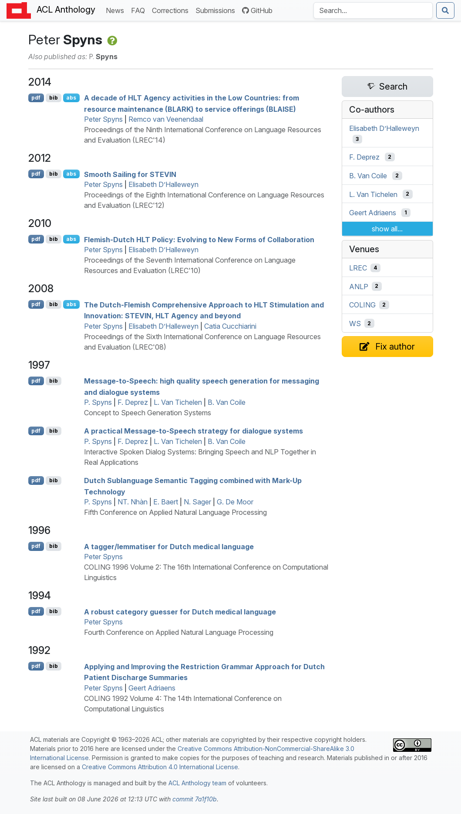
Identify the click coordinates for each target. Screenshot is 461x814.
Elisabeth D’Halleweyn (163, 184)
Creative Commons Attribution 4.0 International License (160, 767)
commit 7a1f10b (194, 799)
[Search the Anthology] (373, 10)
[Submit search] (445, 10)
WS (355, 323)
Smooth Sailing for (130, 174)
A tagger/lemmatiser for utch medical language (169, 546)
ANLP (358, 286)
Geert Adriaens (151, 688)
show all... (387, 228)
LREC (358, 268)
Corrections (172, 10)
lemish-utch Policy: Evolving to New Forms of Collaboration (199, 239)
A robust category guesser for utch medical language (180, 611)
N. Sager (197, 501)
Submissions (217, 10)
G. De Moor (235, 501)
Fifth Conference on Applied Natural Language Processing (175, 512)
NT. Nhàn (133, 501)
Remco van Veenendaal (165, 119)
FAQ (139, 10)
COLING (362, 304)
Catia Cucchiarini (230, 326)
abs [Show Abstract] (71, 97)
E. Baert (165, 501)
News (117, 10)
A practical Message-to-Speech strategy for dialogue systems (193, 431)
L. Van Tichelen (178, 402)
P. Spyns (98, 402)
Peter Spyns (103, 119)
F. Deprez (133, 402)
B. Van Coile (227, 402)
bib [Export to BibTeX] (53, 97)
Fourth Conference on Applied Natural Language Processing (178, 632)
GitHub (257, 10)
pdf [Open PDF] (35, 97)
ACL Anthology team (197, 783)
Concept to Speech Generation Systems (147, 412)
